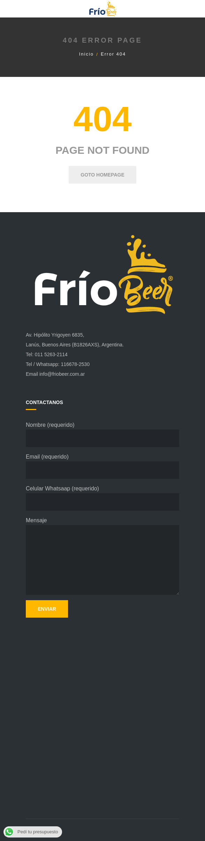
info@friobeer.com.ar (62, 374)
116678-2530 (75, 364)
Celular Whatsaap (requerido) (102, 498)
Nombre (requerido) (102, 434)
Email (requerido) (102, 466)
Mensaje (102, 556)
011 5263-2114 (51, 354)
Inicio (86, 54)
